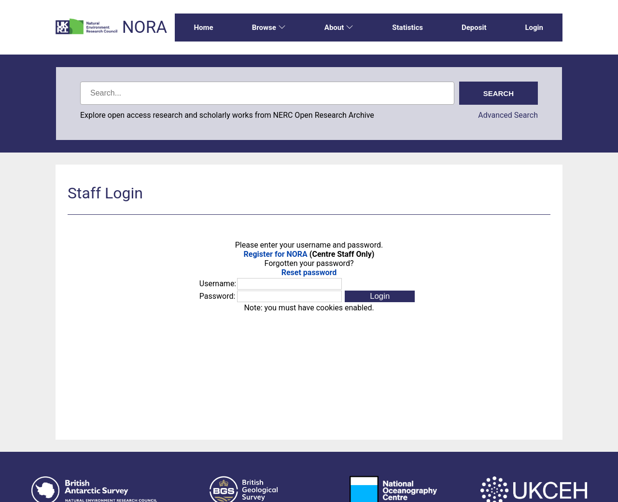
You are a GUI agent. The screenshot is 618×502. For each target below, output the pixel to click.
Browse (269, 27)
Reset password (309, 272)
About (338, 27)
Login (534, 27)
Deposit (474, 27)
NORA (144, 27)
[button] (380, 296)
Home (203, 27)
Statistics (407, 27)
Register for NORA (276, 254)
